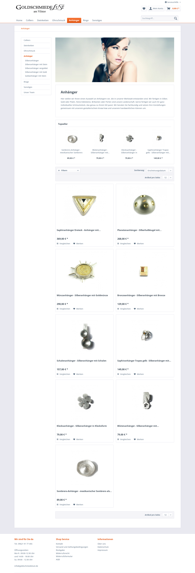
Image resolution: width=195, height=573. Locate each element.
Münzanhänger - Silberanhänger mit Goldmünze (82, 295)
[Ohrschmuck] (58, 20)
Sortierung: (139, 170)
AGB (58, 559)
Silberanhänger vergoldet (36, 68)
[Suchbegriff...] (159, 18)
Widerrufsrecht (62, 553)
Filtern (62, 170)
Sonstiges (28, 87)
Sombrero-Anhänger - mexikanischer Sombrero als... (71, 151)
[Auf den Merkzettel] (78, 243)
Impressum (103, 550)
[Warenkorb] (173, 8)
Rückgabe (60, 550)
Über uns (102, 544)
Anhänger (28, 56)
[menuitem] (144, 8)
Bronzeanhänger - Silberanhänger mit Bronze (141, 295)
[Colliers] (29, 20)
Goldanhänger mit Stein (35, 76)
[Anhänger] (74, 20)
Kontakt (59, 544)
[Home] (19, 20)
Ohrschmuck (29, 51)
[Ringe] (85, 20)
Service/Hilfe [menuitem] (172, 2)
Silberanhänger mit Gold (36, 72)
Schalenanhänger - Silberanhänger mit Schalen (81, 360)
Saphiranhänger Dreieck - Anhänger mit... (79, 230)
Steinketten (29, 45)
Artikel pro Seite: (152, 177)
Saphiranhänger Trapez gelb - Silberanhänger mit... (158, 151)
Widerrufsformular (64, 556)
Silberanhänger (32, 60)
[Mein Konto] (156, 8)
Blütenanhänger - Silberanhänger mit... (100, 151)
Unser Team (29, 92)
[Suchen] (175, 18)
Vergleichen (63, 243)
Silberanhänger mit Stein (36, 64)
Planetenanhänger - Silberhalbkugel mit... (139, 230)
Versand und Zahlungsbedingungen (72, 547)
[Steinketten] (42, 20)
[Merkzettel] (144, 8)
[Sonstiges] (97, 20)
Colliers (27, 40)
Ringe (26, 82)
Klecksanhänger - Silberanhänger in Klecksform (129, 151)
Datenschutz (103, 547)
